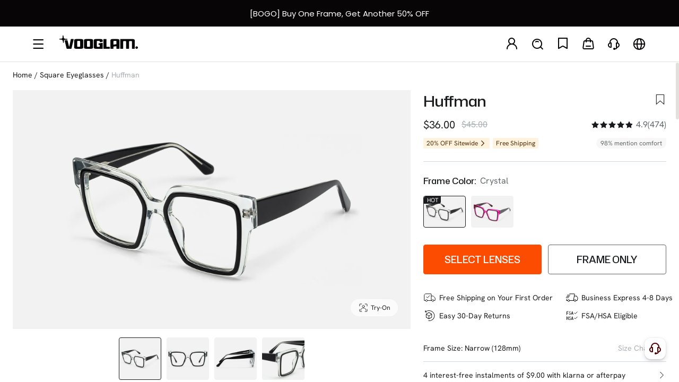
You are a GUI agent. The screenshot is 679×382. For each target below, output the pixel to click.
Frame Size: (443, 348)
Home (22, 75)
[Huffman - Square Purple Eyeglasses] (492, 211)
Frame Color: (449, 181)
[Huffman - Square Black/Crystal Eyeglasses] (444, 211)
